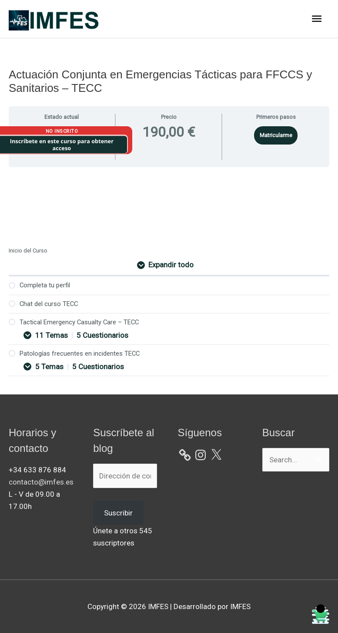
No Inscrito (62, 131)
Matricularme (276, 135)
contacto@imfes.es (41, 482)
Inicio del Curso (28, 250)
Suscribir (118, 512)
